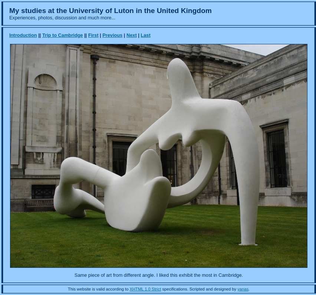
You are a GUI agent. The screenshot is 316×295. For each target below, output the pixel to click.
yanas (242, 289)
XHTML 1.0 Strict (145, 289)
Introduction (23, 35)
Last (145, 35)
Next (131, 35)
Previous (112, 35)
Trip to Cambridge (62, 35)
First (93, 35)
